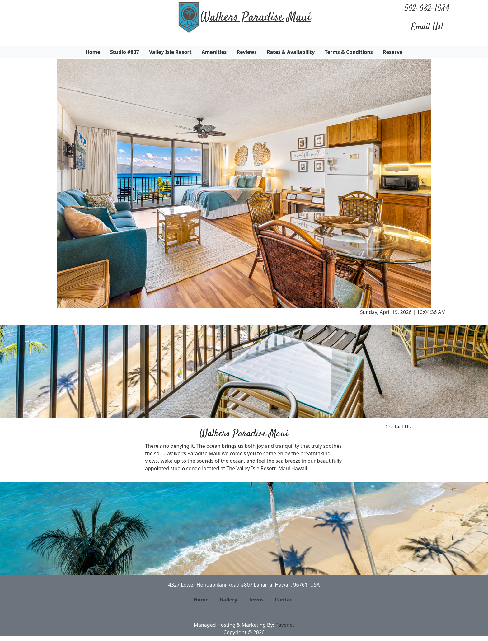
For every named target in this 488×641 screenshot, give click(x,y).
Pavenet (284, 624)
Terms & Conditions (349, 52)
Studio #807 (124, 52)
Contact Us (398, 426)
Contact (284, 599)
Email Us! (427, 27)
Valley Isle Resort (170, 52)
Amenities (214, 52)
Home (93, 52)
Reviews (247, 52)
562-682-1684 (427, 9)
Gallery (228, 599)
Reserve (392, 52)
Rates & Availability (291, 52)
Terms (256, 599)
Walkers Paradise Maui (255, 17)
